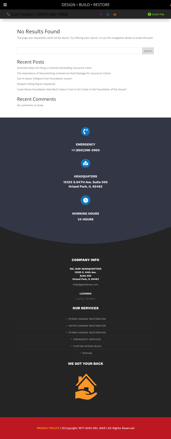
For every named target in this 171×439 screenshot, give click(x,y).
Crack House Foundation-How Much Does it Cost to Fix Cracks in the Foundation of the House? (72, 89)
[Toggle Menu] (5, 4)
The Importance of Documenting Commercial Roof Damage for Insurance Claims (64, 73)
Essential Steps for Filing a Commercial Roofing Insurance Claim (54, 67)
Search (148, 51)
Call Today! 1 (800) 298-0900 (39, 14)
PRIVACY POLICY (48, 428)
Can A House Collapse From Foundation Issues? (44, 78)
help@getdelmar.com (85, 284)
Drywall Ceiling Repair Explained (36, 84)
